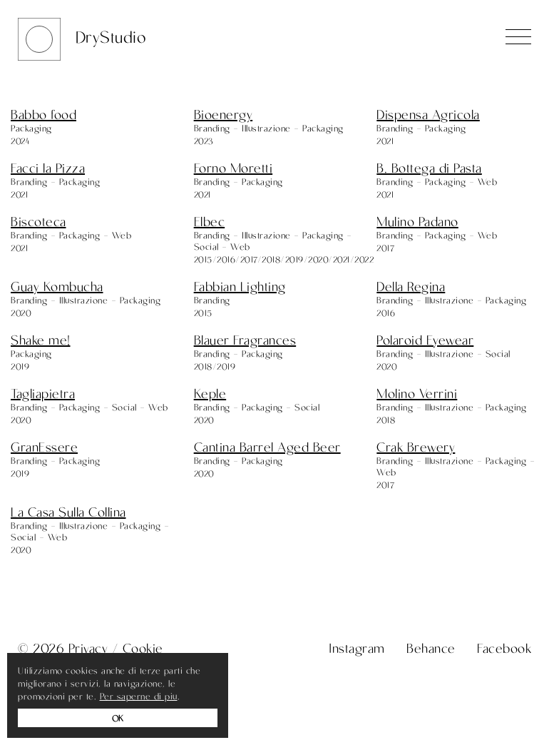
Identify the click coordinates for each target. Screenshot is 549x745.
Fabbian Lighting (240, 286)
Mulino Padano (417, 221)
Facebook (504, 648)
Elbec (209, 221)
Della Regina (410, 286)
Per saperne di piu (139, 695)
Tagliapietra (43, 393)
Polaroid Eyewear (424, 339)
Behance (431, 648)
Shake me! (41, 339)
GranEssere (44, 446)
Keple (210, 393)
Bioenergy (223, 114)
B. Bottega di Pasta (429, 167)
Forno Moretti (233, 167)
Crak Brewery (415, 446)
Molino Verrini (416, 393)
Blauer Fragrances (245, 339)
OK (118, 718)
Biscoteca (38, 221)
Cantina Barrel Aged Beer (267, 446)
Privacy (88, 648)
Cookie (143, 648)
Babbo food (43, 114)
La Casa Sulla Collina (68, 511)
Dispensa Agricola (428, 114)
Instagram (357, 648)
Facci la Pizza (48, 167)
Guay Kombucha (57, 286)
